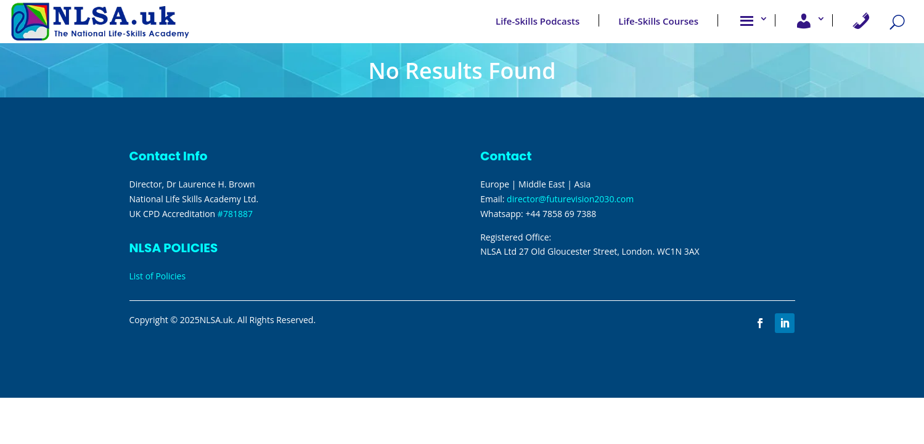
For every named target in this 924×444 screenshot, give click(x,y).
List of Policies (157, 276)
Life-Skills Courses (658, 21)
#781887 (235, 214)
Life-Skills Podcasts (537, 21)
